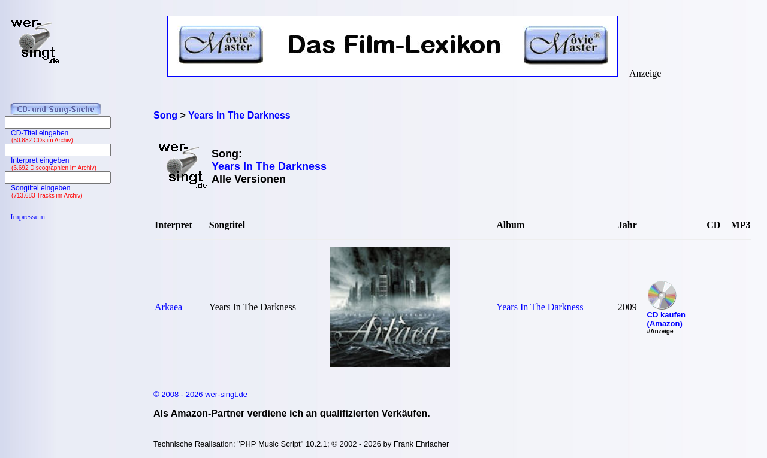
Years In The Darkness (539, 307)
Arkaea (168, 307)
